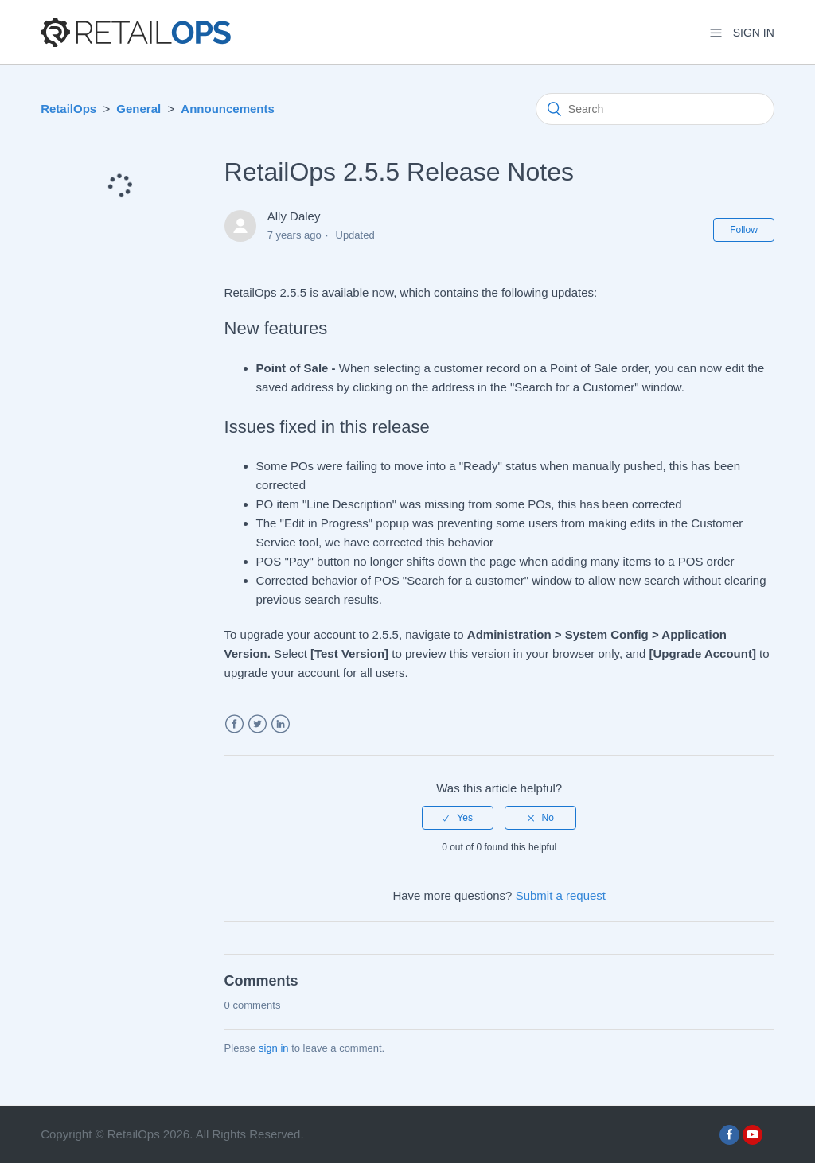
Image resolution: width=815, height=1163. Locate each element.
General (138, 108)
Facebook (234, 724)
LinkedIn (281, 724)
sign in (274, 1048)
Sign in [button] (753, 32)
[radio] (457, 818)
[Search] (655, 109)
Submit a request (561, 895)
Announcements (228, 108)
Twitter (257, 724)
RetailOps (68, 108)
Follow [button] (744, 229)
